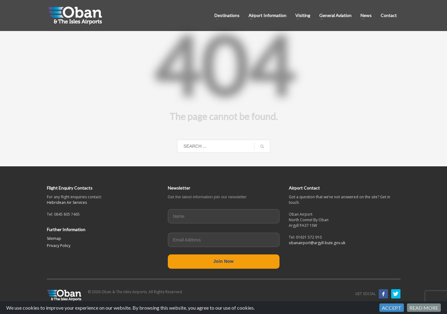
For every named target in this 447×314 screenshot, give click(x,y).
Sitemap (54, 238)
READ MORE (423, 308)
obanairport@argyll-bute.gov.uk (317, 242)
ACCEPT (391, 308)
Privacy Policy (58, 245)
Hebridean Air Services (67, 202)
